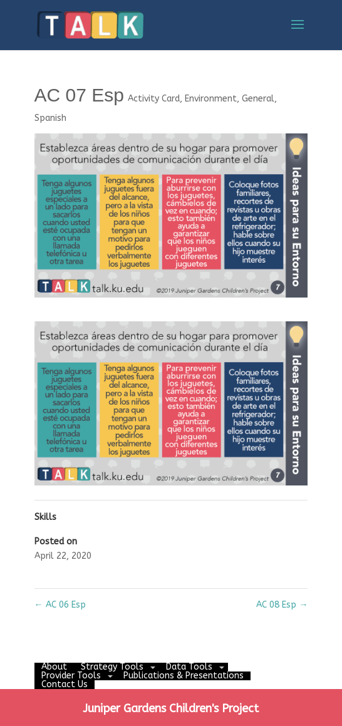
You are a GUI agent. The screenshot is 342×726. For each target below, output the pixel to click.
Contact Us (64, 684)
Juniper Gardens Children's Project (171, 708)
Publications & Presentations (183, 675)
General (258, 98)
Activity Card (154, 98)
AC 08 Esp (282, 604)
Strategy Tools (112, 666)
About (54, 666)
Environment (211, 98)
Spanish (50, 118)
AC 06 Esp (60, 604)
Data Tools (189, 666)
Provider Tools (71, 675)
